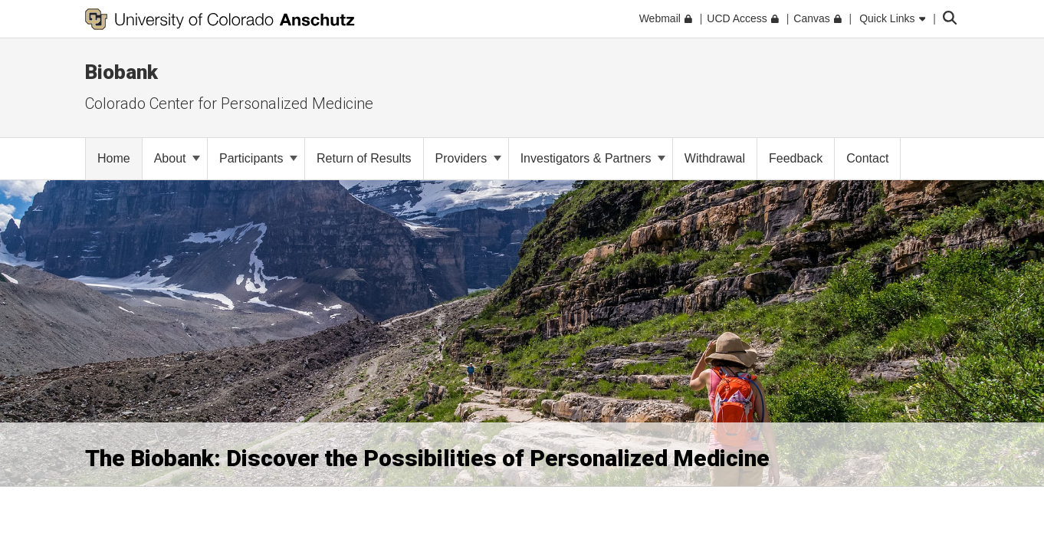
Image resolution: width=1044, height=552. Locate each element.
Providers (468, 158)
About (177, 158)
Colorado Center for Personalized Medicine (229, 103)
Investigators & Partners (592, 158)
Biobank (121, 72)
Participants (258, 158)
